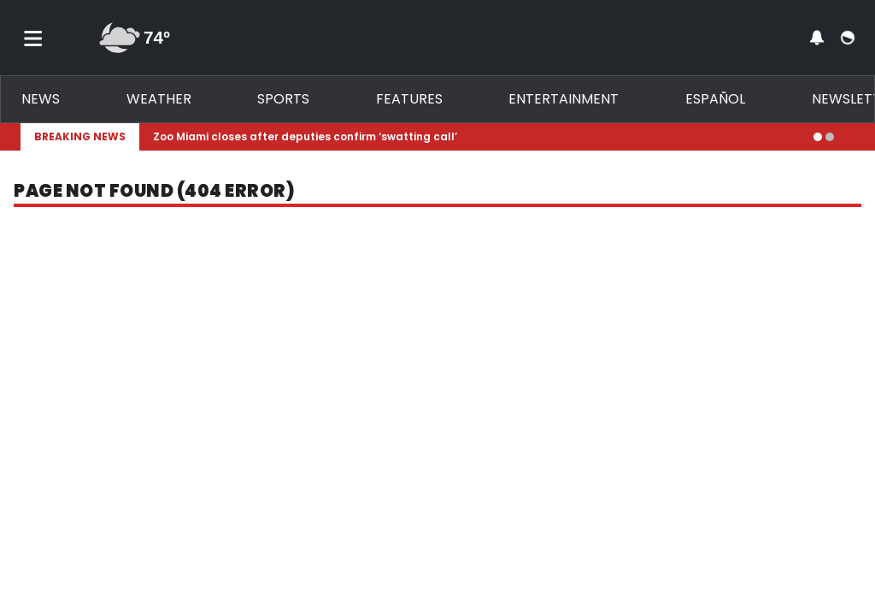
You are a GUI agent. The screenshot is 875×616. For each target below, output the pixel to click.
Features (409, 99)
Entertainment (563, 99)
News (40, 99)
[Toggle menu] (33, 37)
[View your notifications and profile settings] (817, 38)
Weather (158, 99)
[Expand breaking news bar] (851, 136)
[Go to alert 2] (829, 137)
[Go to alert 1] (817, 137)
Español (715, 99)
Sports (283, 99)
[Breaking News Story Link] (476, 137)
